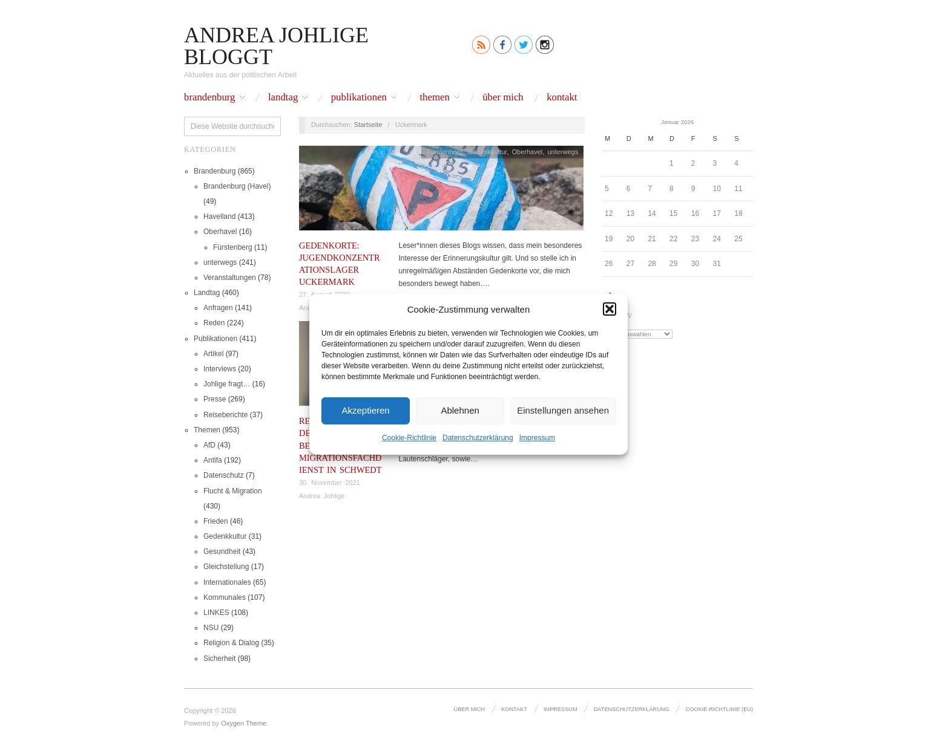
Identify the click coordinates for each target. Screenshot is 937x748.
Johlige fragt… (226, 384)
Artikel (213, 354)
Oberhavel (220, 231)
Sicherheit (219, 658)
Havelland (219, 216)
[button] (609, 309)
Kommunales (224, 597)
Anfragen (218, 308)
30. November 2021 (329, 482)
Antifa (212, 460)
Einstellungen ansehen (563, 410)
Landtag (283, 98)
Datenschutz (223, 475)
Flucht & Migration (232, 491)
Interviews (219, 369)
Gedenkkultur (224, 536)
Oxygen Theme (243, 723)
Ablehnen (460, 410)
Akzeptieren (365, 410)
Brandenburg (209, 98)
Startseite (368, 124)
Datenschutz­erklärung (477, 437)
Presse (214, 399)
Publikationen (359, 98)
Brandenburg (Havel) (237, 186)
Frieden (215, 521)
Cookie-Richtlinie (409, 437)
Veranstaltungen (229, 277)
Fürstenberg (232, 247)
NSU (211, 627)
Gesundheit (221, 551)
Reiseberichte (225, 415)
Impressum (537, 437)
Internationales (227, 582)
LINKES (216, 612)
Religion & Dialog (231, 643)
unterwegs (220, 262)
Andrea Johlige (321, 495)
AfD (209, 445)
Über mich (503, 98)
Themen (434, 98)
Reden (214, 323)
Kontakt (562, 98)
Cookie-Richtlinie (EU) (719, 709)
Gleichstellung (226, 566)
